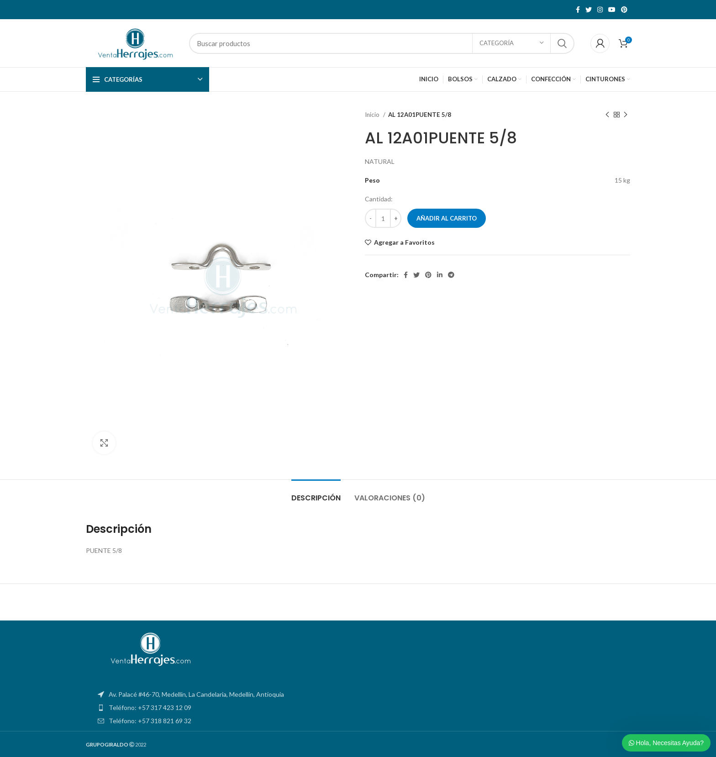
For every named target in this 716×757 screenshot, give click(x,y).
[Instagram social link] (600, 10)
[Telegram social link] (451, 275)
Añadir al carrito (446, 218)
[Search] (381, 43)
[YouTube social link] (611, 10)
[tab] (316, 493)
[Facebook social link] (578, 10)
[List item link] (358, 708)
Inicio (373, 114)
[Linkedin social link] (439, 275)
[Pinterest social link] (624, 10)
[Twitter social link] (589, 10)
